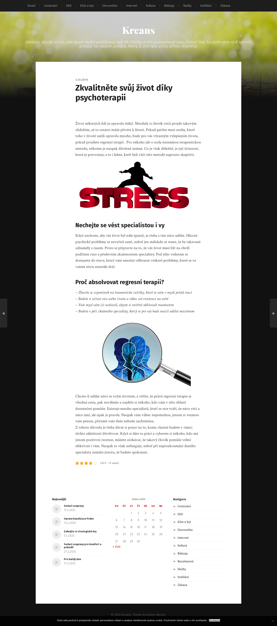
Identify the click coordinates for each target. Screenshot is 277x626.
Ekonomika (109, 5)
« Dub (116, 546)
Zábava (225, 5)
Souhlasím (214, 620)
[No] (272, 621)
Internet (131, 5)
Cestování (50, 5)
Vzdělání (206, 5)
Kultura (150, 5)
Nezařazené (185, 561)
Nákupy (169, 5)
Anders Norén (155, 614)
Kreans (138, 30)
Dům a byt (87, 5)
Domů (31, 5)
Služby (187, 5)
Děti (68, 5)
